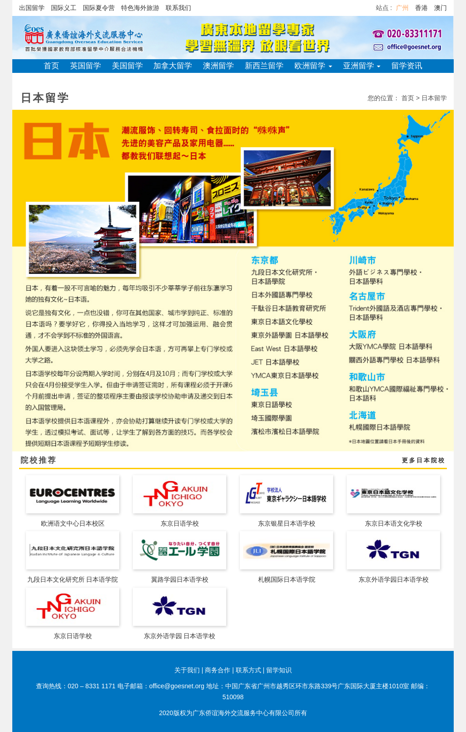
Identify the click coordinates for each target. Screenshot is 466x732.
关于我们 (187, 670)
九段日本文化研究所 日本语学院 (72, 579)
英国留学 (85, 65)
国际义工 (63, 7)
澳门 (440, 7)
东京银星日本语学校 (286, 523)
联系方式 (248, 670)
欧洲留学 (313, 65)
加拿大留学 (172, 65)
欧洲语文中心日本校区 (73, 523)
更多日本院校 (424, 460)
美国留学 (127, 65)
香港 (421, 7)
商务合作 (217, 670)
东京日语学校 (180, 523)
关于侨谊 (233, 79)
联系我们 (178, 7)
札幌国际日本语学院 (286, 579)
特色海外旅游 (140, 7)
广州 (402, 7)
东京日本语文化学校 (393, 523)
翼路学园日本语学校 (179, 579)
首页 (51, 65)
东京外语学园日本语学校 (394, 579)
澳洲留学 (218, 65)
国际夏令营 (99, 7)
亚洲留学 (362, 65)
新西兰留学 (264, 65)
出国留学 (32, 7)
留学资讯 (406, 65)
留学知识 (279, 670)
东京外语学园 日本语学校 (180, 636)
